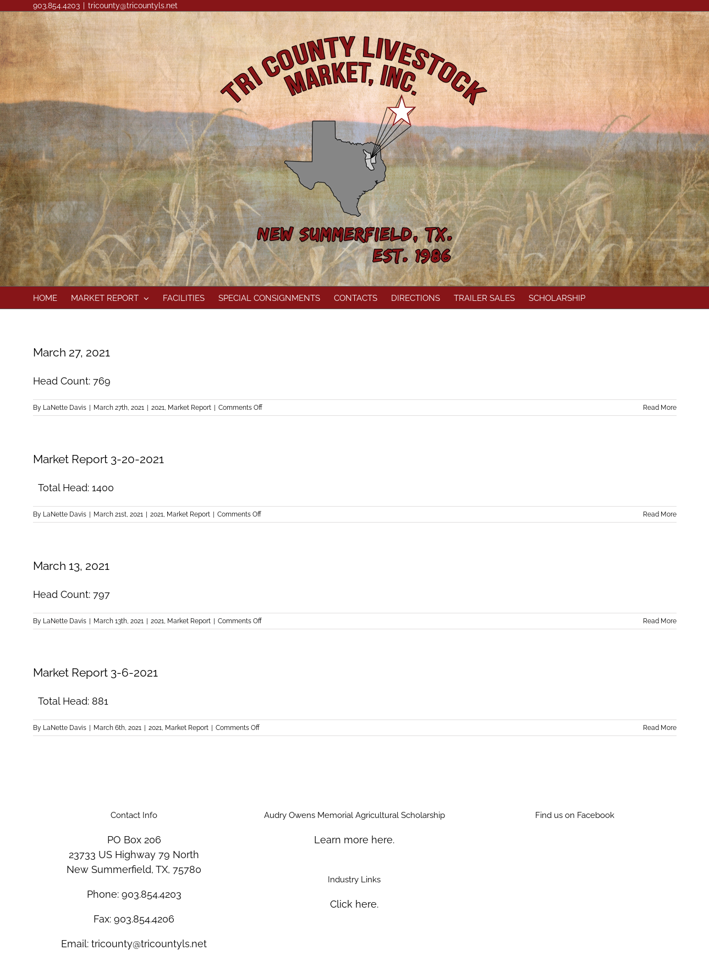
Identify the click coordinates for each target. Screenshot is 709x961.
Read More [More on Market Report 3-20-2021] (660, 514)
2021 (157, 407)
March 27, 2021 (71, 352)
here (382, 839)
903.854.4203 (152, 894)
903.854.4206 (144, 919)
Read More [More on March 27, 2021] (660, 407)
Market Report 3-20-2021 (98, 459)
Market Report (189, 407)
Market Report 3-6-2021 (95, 672)
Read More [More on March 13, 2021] (660, 621)
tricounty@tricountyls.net (133, 5)
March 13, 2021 (71, 566)
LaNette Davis (64, 407)
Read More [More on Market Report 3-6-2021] (660, 728)
